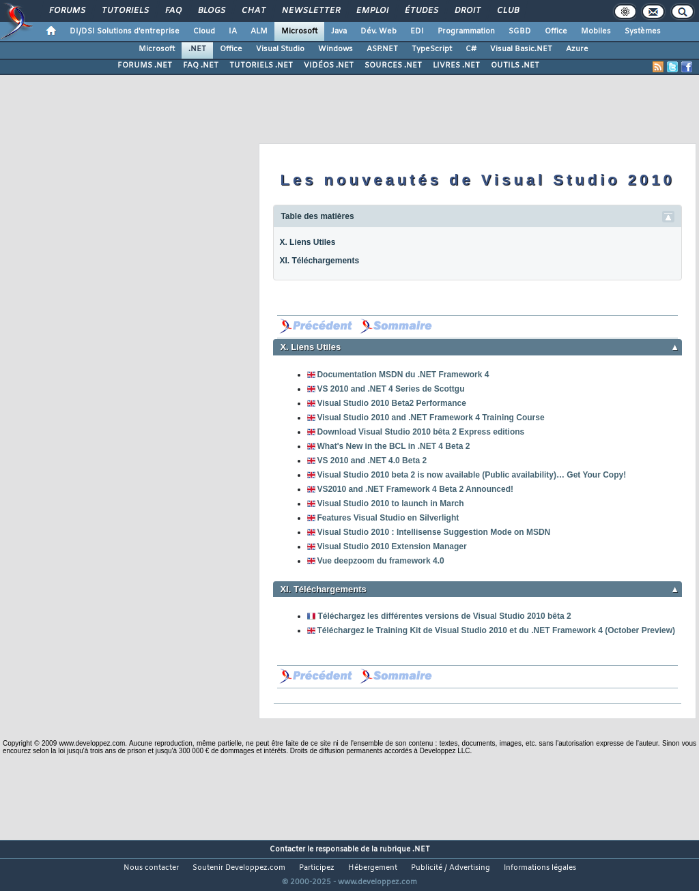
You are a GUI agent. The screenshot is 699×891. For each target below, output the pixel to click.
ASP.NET (382, 49)
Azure (577, 49)
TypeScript (432, 49)
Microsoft (299, 31)
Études (421, 10)
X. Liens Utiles (307, 242)
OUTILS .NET (515, 65)
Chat (253, 10)
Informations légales (540, 868)
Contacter (287, 849)
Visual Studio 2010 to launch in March (390, 503)
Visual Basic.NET (521, 49)
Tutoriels (124, 10)
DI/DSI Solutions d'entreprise (125, 31)
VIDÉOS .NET (329, 65)
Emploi (371, 10)
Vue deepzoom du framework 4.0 (380, 561)
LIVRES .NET (456, 65)
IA (233, 31)
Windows (335, 49)
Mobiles (596, 31)
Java (339, 31)
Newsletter (310, 10)
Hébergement (372, 868)
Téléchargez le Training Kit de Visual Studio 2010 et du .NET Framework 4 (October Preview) (496, 630)
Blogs (211, 10)
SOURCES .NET (393, 65)
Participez (316, 868)
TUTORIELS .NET (261, 65)
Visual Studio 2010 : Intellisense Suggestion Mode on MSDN (433, 532)
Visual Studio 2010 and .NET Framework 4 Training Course (430, 417)
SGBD (520, 31)
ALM (259, 31)
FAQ (172, 10)
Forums (66, 10)
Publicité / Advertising (450, 868)
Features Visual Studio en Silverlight (388, 518)
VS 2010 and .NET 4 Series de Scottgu (390, 389)
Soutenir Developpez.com (238, 868)
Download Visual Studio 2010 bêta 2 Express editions (420, 432)
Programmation (466, 31)
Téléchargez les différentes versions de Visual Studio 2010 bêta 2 (444, 616)
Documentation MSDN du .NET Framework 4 (403, 374)
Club (507, 10)
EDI (417, 31)
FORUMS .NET (144, 65)
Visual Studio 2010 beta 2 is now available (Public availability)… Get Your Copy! (471, 475)
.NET (197, 49)
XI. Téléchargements (319, 260)
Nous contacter (151, 868)
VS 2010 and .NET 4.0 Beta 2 (372, 460)
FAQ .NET (200, 65)
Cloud (204, 31)
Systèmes (643, 31)
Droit (467, 10)
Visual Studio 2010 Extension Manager (391, 546)
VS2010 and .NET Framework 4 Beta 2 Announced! (415, 489)
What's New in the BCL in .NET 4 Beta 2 (393, 446)
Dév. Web (378, 31)
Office (556, 31)
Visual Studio (280, 49)
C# (471, 49)
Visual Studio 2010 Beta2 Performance (391, 403)
